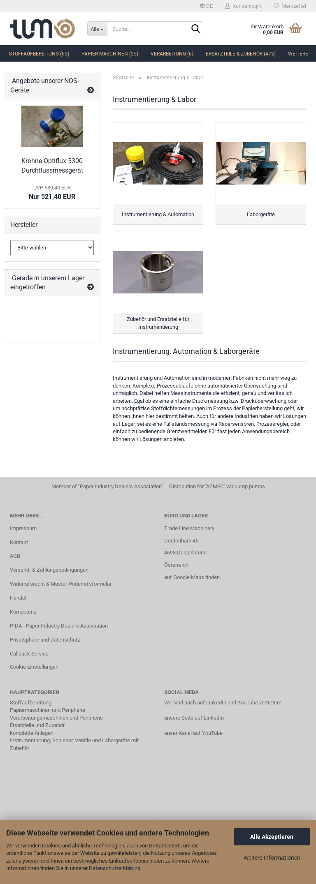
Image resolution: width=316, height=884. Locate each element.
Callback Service (29, 654)
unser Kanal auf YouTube (193, 733)
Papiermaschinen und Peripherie (47, 710)
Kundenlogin (243, 6)
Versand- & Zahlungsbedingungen (49, 570)
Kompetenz (23, 612)
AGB (15, 556)
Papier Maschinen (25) (109, 54)
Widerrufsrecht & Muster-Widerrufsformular (61, 584)
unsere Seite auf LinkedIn (194, 718)
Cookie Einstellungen (34, 667)
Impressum (23, 528)
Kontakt (19, 542)
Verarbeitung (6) (172, 54)
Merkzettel (290, 6)
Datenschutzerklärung (114, 868)
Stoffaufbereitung (30, 702)
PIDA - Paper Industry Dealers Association (59, 626)
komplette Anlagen (31, 733)
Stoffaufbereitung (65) (39, 54)
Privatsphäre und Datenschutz (45, 640)
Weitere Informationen (272, 857)
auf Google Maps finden (192, 577)
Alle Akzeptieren (271, 836)
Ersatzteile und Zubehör (37, 725)
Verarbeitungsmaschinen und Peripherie (56, 718)
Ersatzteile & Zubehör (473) (241, 54)
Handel (18, 598)
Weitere (298, 54)
